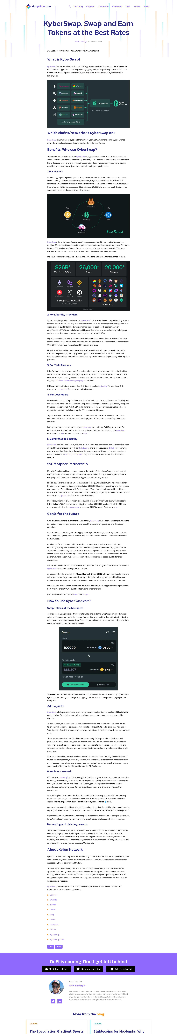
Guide (59, 946)
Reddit (52, 919)
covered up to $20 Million (75, 454)
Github (113, 448)
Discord (75, 594)
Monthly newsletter (56, 969)
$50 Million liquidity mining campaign (70, 380)
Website (53, 900)
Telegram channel (120, 969)
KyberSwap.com (79, 600)
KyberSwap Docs (57, 939)
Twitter (53, 905)
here (62, 433)
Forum (53, 909)
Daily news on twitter (88, 969)
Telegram (87, 594)
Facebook (54, 924)
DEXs (51, 946)
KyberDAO (103, 386)
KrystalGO (64, 389)
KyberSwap (52, 66)
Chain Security (84, 448)
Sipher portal (74, 507)
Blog (52, 914)
